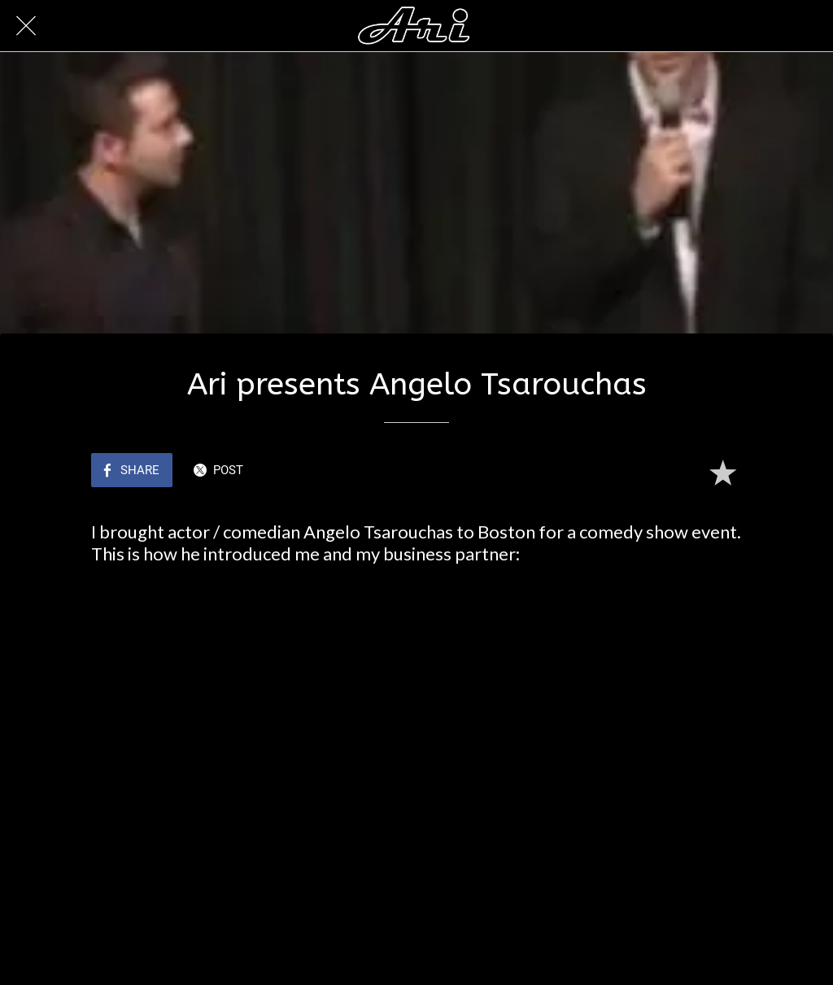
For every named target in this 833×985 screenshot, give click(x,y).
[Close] (26, 26)
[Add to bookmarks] (722, 471)
